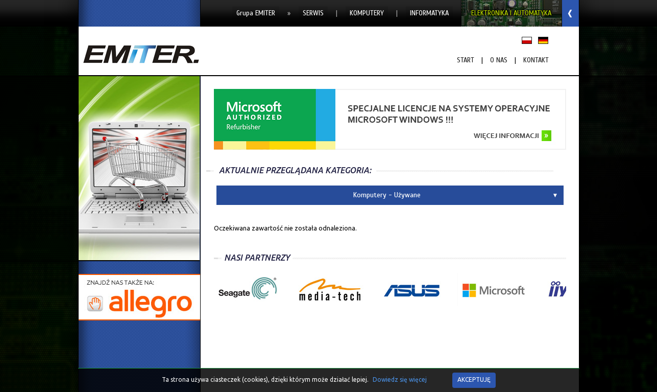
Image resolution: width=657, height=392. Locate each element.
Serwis (313, 13)
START (465, 60)
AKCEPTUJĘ (474, 379)
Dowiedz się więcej (400, 379)
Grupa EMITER (255, 13)
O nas (498, 60)
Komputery (367, 13)
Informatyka (429, 13)
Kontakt (536, 60)
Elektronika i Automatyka (511, 13)
